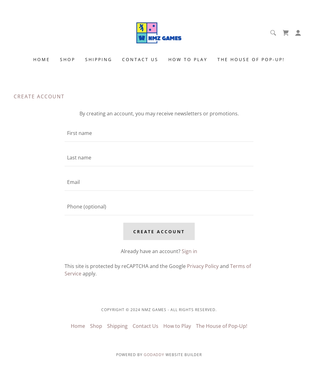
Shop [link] (67, 59)
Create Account (159, 231)
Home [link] (41, 59)
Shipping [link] (98, 59)
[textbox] (159, 133)
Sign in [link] (189, 251)
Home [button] (78, 326)
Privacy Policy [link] (203, 266)
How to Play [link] (187, 59)
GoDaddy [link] (154, 354)
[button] (298, 33)
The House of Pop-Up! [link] (251, 59)
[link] (159, 32)
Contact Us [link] (140, 59)
